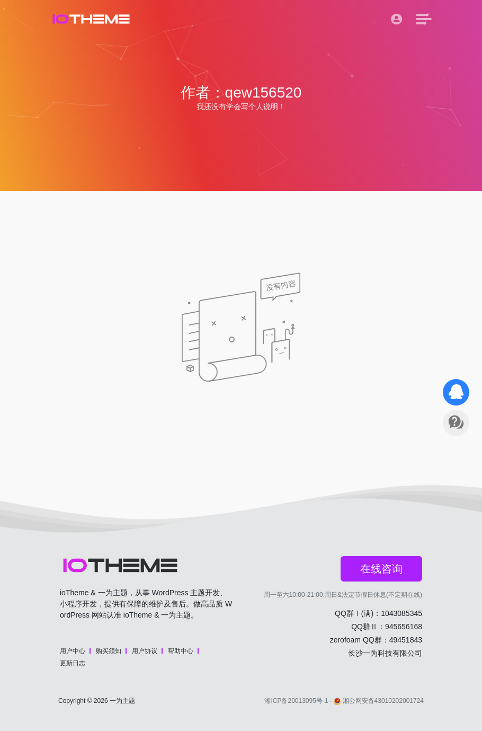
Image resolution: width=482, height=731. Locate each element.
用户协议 (144, 651)
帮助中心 (180, 651)
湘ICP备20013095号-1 (296, 700)
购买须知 (108, 651)
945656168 (403, 626)
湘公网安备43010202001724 (379, 700)
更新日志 (72, 663)
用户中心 (72, 651)
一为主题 (122, 700)
